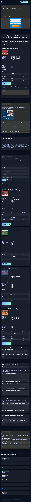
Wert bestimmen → (24, 1)
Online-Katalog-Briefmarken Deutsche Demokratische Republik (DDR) (13, 388)
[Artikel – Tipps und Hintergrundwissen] (15, 480)
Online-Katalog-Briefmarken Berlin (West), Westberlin (11, 390)
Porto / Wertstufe (4, 172)
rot (24, 351)
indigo (3, 356)
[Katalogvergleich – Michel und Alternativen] (15, 484)
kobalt (3, 354)
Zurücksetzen (9, 179)
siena (6, 354)
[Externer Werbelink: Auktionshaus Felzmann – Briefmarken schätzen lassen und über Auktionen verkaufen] (15, 115)
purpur (10, 354)
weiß (17, 352)
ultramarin (18, 354)
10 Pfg (16, 308)
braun (12, 351)
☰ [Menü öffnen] (29, 1)
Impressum (2, 499)
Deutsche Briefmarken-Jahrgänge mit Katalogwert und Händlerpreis (13, 403)
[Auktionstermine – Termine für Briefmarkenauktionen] (15, 472)
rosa (6, 352)
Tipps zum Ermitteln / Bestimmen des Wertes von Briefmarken (12, 366)
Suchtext (3, 175)
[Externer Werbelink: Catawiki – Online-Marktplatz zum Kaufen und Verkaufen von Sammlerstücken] (15, 129)
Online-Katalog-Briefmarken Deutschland (9, 373)
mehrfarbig (5, 351)
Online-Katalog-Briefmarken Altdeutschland (9, 375)
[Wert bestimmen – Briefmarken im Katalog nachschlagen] (15, 459)
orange (3, 352)
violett (14, 352)
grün (21, 351)
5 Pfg (16, 268)
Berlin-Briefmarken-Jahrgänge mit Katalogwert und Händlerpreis (13, 410)
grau (18, 351)
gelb (15, 351)
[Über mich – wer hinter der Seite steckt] (15, 488)
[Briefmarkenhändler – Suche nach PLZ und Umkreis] (15, 463)
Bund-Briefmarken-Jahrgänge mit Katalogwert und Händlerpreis (12, 405)
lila (26, 351)
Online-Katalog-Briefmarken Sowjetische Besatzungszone (11, 383)
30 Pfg (16, 48)
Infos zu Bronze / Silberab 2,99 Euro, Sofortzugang (6, 83)
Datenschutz (7, 499)
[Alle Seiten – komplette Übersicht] (15, 493)
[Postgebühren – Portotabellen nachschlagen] (15, 476)
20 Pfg (16, 228)
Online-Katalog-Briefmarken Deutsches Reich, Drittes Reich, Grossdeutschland (12, 379)
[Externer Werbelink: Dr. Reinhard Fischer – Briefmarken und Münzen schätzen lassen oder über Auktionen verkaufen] (15, 126)
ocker (22, 354)
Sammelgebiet (4, 169)
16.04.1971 (12, 59)
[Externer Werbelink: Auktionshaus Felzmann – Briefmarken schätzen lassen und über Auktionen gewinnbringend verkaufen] (15, 122)
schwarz (10, 352)
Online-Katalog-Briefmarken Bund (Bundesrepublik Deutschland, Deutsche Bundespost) (14, 393)
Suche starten (4, 179)
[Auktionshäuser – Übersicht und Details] (15, 467)
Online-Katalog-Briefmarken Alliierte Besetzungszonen (11, 381)
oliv (24, 352)
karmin (14, 354)
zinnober (21, 352)
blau (9, 351)
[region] (15, 76)
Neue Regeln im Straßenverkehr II (8, 48)
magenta (26, 354)
